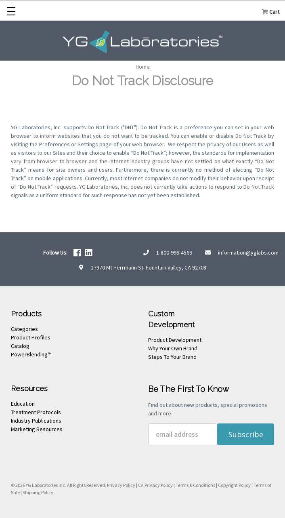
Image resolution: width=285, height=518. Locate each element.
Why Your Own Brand (172, 348)
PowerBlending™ (31, 354)
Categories (24, 329)
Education (23, 403)
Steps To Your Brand (172, 356)
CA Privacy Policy (155, 485)
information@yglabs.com (248, 252)
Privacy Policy (121, 485)
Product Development (174, 339)
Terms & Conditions (195, 485)
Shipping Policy (38, 492)
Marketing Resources (37, 429)
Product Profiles (30, 337)
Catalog (20, 346)
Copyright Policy (234, 485)
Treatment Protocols (36, 412)
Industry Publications (36, 420)
